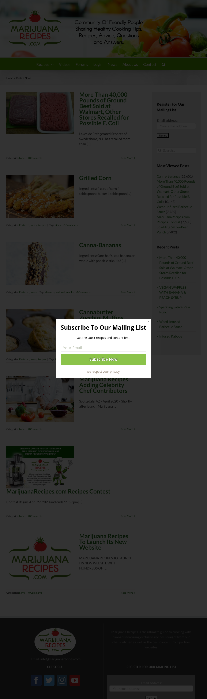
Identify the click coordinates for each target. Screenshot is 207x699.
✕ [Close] (148, 321)
